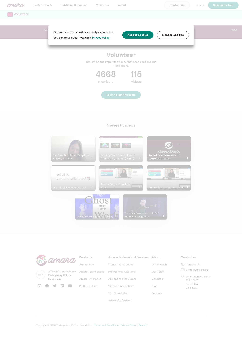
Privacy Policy (100, 37)
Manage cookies (173, 35)
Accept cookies (137, 35)
